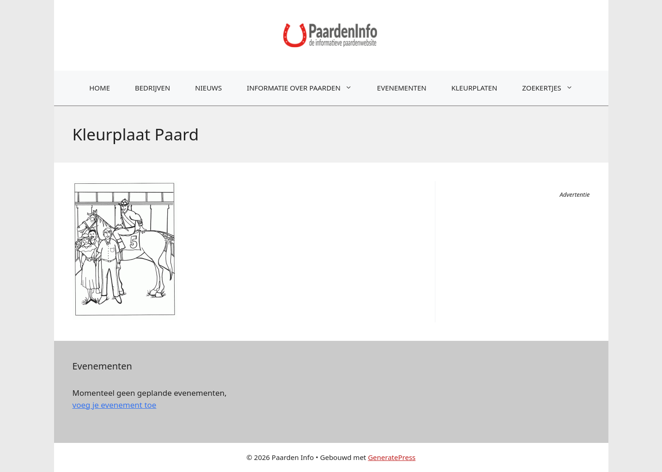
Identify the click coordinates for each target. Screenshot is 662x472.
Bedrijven (152, 87)
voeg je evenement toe (115, 404)
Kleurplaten (474, 87)
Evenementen (401, 87)
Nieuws (208, 87)
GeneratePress (391, 457)
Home (99, 87)
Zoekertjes (553, 88)
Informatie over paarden (305, 88)
